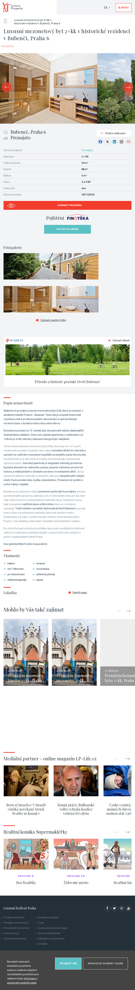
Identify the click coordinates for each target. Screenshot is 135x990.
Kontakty (42, 943)
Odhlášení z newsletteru (51, 938)
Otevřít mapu (78, 592)
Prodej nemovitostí (14, 917)
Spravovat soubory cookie (105, 963)
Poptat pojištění (67, 229)
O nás (41, 922)
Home (7, 19)
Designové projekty (48, 917)
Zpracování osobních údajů (52, 928)
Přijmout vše (68, 963)
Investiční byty (11, 933)
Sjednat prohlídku (70, 205)
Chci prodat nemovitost (16, 928)
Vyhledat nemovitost (15, 938)
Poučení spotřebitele (49, 933)
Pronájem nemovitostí (16, 922)
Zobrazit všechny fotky (51, 320)
